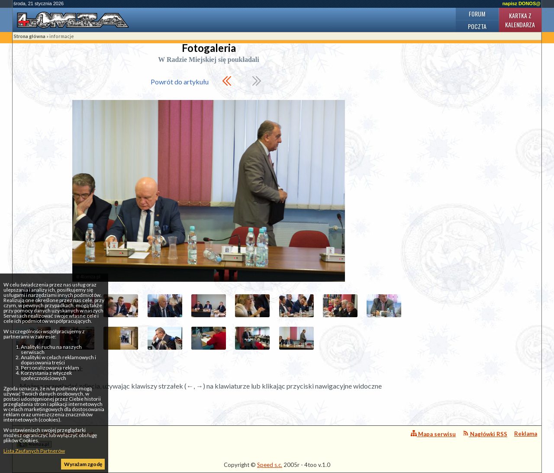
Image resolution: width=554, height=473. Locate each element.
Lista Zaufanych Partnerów (34, 450)
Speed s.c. (269, 464)
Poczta (477, 26)
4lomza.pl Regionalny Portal (55, 439)
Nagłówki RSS (485, 434)
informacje (61, 36)
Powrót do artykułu (180, 81)
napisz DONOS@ (521, 3)
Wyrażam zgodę (83, 464)
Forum (477, 13)
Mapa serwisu (433, 434)
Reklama (525, 433)
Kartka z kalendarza (520, 20)
